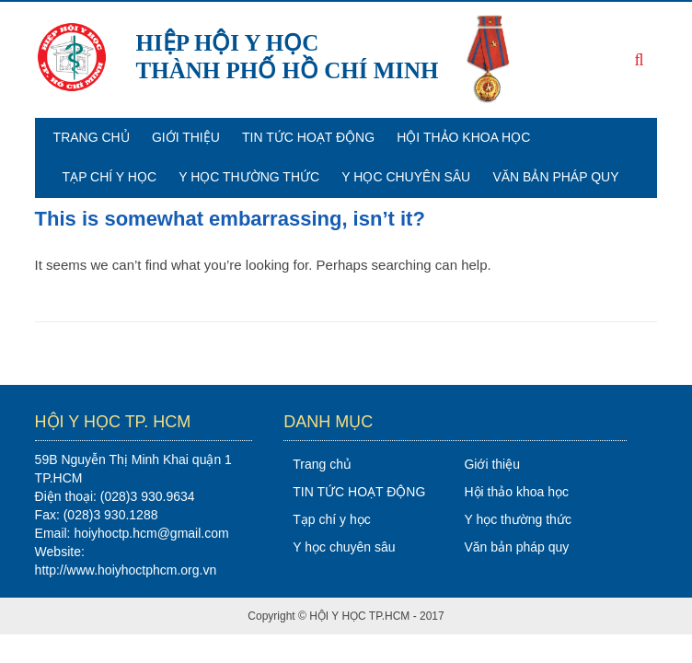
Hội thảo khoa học (463, 137)
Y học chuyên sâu (405, 176)
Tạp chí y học (109, 176)
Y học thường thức (249, 176)
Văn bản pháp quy (555, 176)
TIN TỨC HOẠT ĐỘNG (308, 137)
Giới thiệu (186, 137)
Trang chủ (91, 137)
